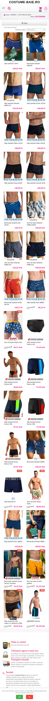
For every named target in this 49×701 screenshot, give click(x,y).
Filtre (24, 23)
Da (19, 697)
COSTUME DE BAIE (24, 15)
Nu (30, 697)
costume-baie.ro (20, 675)
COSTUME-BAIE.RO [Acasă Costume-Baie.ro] (24, 2)
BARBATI (13, 15)
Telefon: (37, 17)
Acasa (6, 15)
